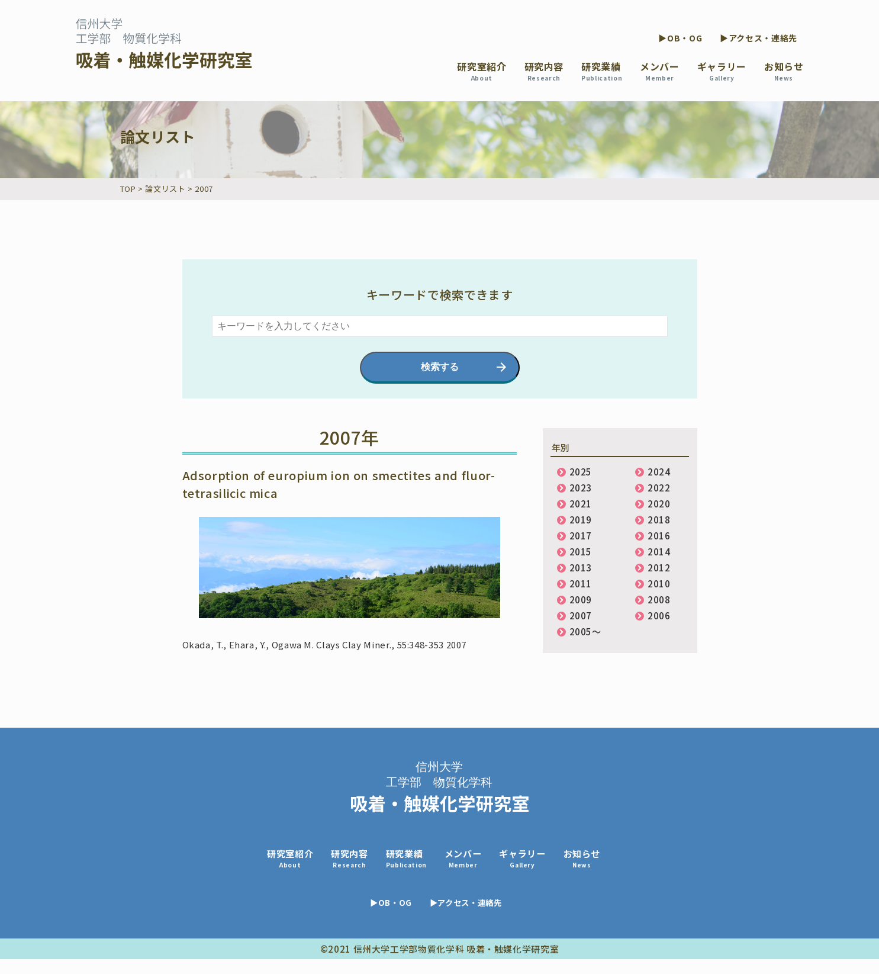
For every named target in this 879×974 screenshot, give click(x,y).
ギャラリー (721, 70)
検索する (440, 367)
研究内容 (544, 70)
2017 (581, 535)
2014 (659, 551)
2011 (581, 583)
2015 (581, 551)
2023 (581, 487)
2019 (581, 519)
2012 (659, 567)
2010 (659, 583)
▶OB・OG (680, 38)
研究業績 (601, 70)
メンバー (660, 70)
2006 (659, 615)
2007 (581, 615)
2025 (581, 471)
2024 (659, 471)
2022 (659, 487)
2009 (581, 599)
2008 (659, 599)
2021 (581, 503)
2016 (659, 535)
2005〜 (585, 631)
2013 (581, 567)
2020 (659, 503)
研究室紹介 (481, 70)
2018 (659, 519)
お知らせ (784, 70)
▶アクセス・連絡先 (758, 38)
